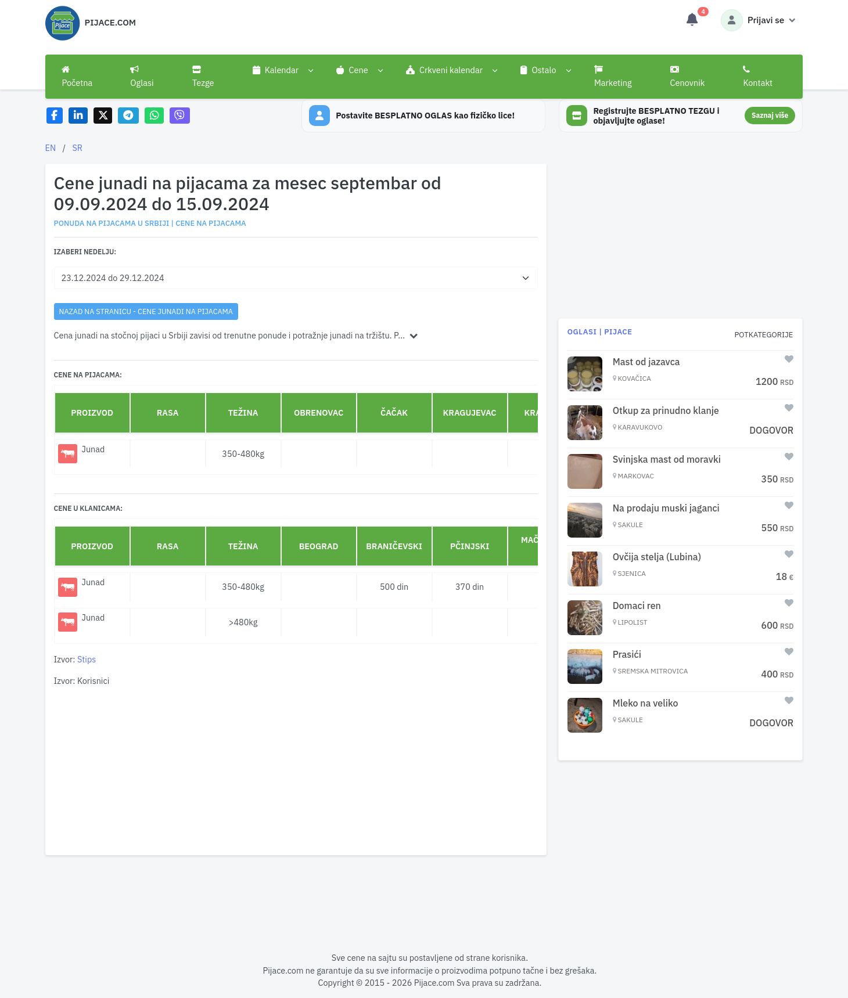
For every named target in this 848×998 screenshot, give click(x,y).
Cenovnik (687, 76)
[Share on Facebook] (54, 115)
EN (50, 147)
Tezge (203, 76)
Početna (77, 76)
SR (77, 147)
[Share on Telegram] (128, 115)
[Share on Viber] (180, 115)
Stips (86, 659)
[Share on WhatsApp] (154, 115)
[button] (282, 70)
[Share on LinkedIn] (78, 115)
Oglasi (141, 76)
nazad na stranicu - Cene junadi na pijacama (146, 311)
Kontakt (757, 76)
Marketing (613, 76)
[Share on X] (103, 115)
